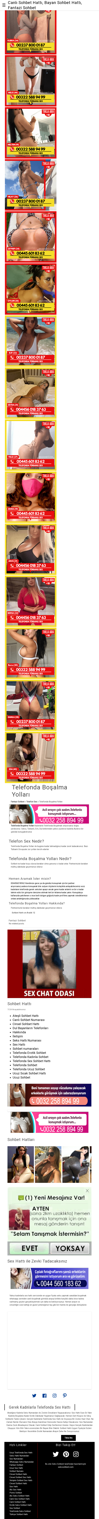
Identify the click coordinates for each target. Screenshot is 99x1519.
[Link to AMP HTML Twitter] (34, 1396)
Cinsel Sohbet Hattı (18, 1474)
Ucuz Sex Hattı (16, 1468)
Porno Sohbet (16, 1493)
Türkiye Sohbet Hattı (19, 1514)
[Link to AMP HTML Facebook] (44, 1396)
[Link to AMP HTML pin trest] (64, 1397)
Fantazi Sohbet (17, 801)
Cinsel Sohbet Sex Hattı (20, 1477)
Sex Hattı (14, 1486)
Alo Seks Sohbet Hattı (19, 1496)
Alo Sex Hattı (15, 1489)
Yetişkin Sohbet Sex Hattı (21, 1480)
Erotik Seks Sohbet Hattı (21, 1505)
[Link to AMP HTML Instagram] (54, 1396)
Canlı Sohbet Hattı (18, 1502)
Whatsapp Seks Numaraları (22, 1462)
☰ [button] (4, 5)
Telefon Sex (31, 801)
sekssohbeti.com (65, 1467)
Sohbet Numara (16, 1471)
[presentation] (87, 1164)
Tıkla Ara (68, 1438)
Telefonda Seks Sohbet (20, 1511)
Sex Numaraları (16, 1459)
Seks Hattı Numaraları (19, 1455)
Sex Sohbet (15, 1508)
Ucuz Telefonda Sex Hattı (21, 1452)
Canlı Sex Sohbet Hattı (20, 1499)
